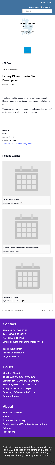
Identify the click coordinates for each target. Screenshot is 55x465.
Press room (9, 432)
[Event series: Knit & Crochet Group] (21, 203)
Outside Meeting (21, 144)
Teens (30, 144)
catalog (33, 7)
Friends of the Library (14, 420)
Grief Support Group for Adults (13, 310)
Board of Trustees (12, 412)
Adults (4, 144)
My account (46, 2)
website (45, 7)
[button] (27, 50)
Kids (12, 144)
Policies (7, 428)
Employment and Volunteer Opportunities (25, 424)
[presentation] (26, 178)
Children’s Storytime (10, 297)
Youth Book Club (45, 310)
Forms (6, 416)
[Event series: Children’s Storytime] (23, 301)
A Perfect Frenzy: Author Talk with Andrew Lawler (21, 248)
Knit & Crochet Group (11, 199)
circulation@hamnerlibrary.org (26, 342)
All (9, 144)
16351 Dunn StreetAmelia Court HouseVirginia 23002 (13, 353)
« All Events (7, 63)
